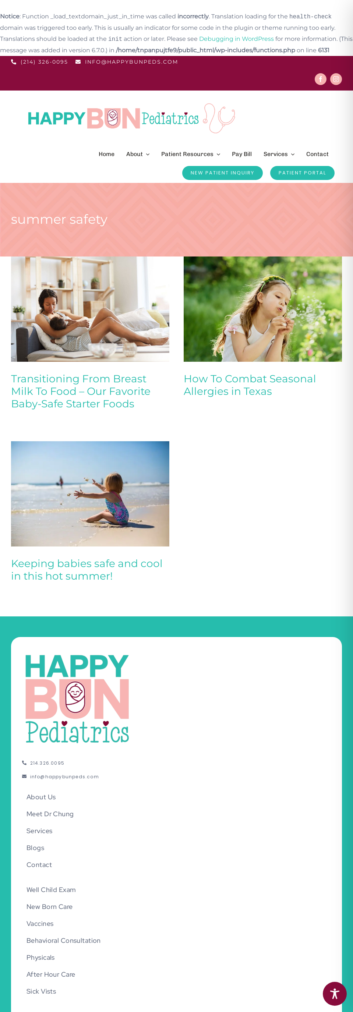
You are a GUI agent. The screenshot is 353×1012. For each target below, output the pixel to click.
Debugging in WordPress (236, 39)
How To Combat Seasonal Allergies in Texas (241, 384)
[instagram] (336, 79)
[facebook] (320, 79)
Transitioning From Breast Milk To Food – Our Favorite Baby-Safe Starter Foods (81, 391)
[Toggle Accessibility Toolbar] (334, 993)
